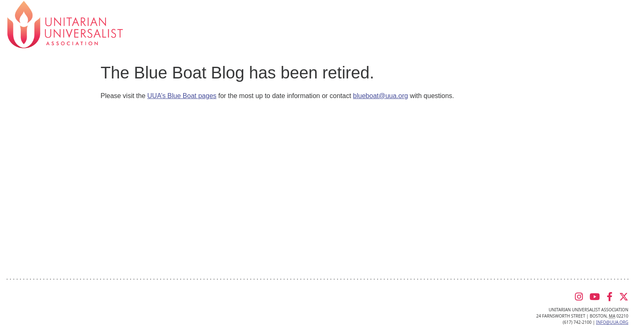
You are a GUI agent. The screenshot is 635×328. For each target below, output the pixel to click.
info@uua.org (612, 322)
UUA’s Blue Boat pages (182, 95)
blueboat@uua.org (380, 95)
